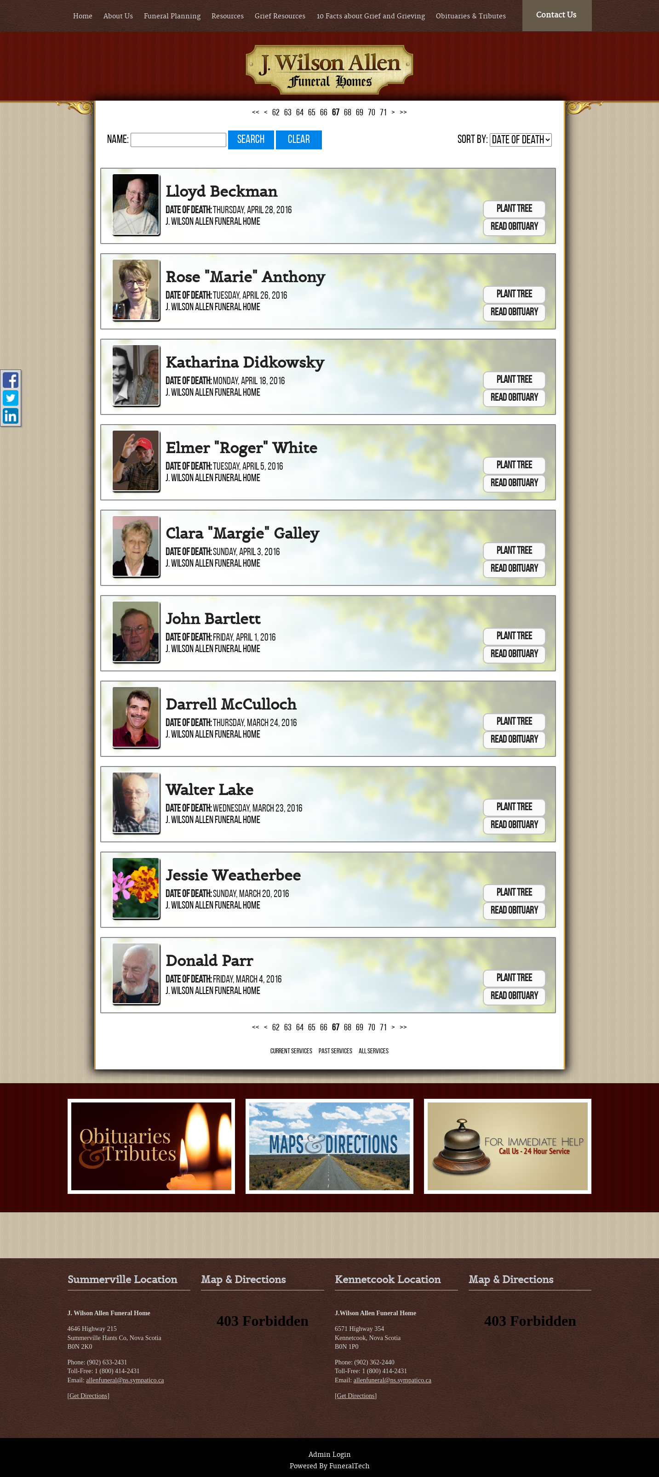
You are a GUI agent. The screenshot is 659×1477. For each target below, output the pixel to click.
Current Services (291, 1051)
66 (323, 113)
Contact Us (556, 15)
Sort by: (473, 140)
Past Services (335, 1051)
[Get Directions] (88, 1395)
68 (347, 113)
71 (383, 113)
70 (371, 113)
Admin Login (330, 1455)
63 (288, 113)
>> (403, 113)
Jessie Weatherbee (233, 875)
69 (359, 113)
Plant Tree (514, 209)
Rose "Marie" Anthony (245, 277)
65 (311, 113)
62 (276, 113)
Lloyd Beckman (221, 191)
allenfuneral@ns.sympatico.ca (125, 1380)
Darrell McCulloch (231, 704)
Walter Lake (209, 790)
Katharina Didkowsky (245, 362)
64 (300, 113)
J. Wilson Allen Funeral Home (213, 222)
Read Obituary (514, 227)
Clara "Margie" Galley (242, 533)
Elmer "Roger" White (241, 448)
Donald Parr (209, 961)
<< (255, 113)
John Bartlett (213, 619)
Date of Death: (189, 210)
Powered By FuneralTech (330, 1466)
